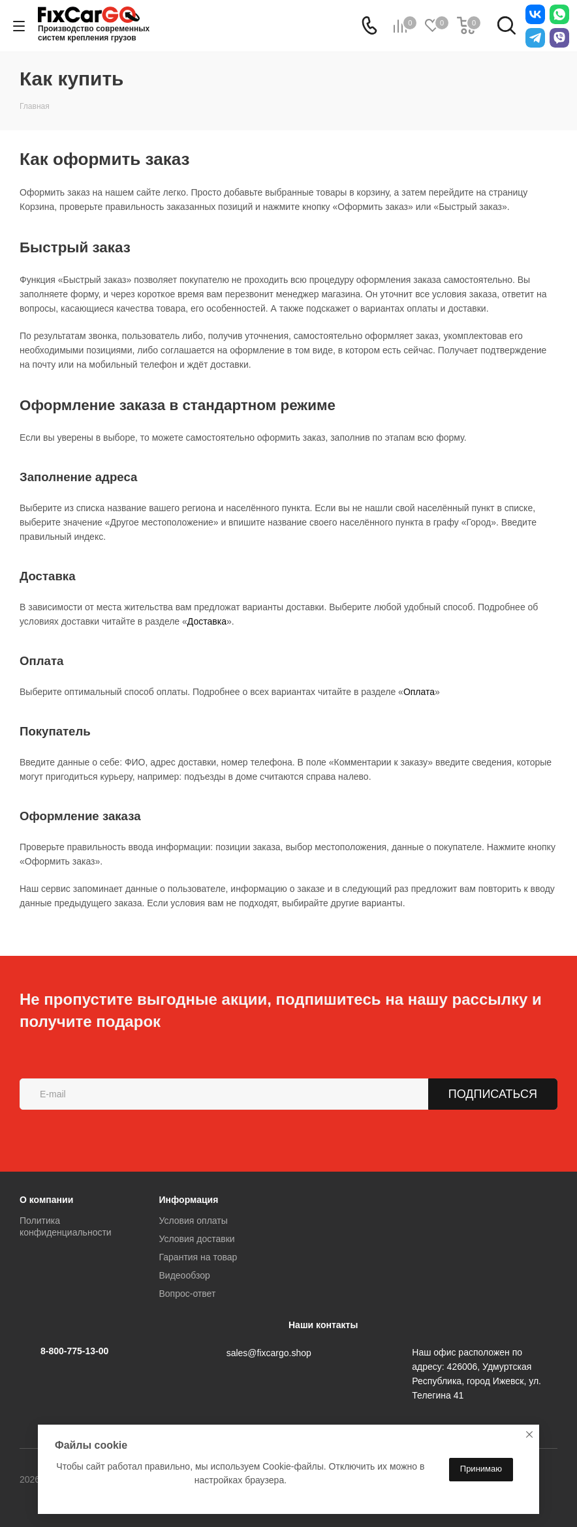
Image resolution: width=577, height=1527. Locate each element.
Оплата (419, 692)
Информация (189, 1199)
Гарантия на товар (198, 1257)
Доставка (206, 621)
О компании (46, 1199)
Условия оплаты (193, 1220)
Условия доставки (197, 1239)
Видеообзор (184, 1275)
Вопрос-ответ (187, 1293)
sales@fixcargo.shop (268, 1353)
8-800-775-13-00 (74, 1351)
